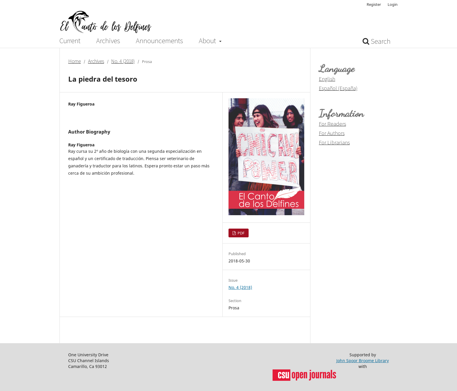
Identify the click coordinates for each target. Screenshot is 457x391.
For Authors (331, 132)
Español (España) (338, 88)
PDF (241, 233)
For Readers (332, 123)
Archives (108, 40)
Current (69, 40)
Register (374, 4)
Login (393, 4)
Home (74, 61)
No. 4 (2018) (123, 61)
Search (377, 41)
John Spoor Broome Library (362, 360)
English (327, 78)
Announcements (159, 40)
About (208, 40)
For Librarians (334, 142)
